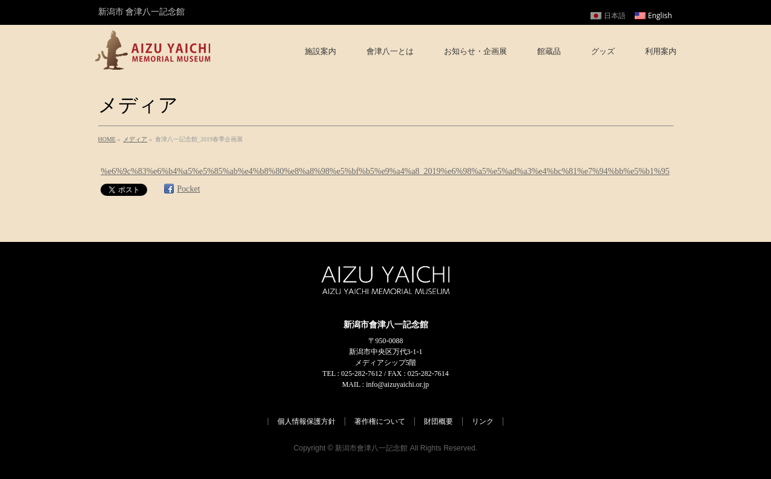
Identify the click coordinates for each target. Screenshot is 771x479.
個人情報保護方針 (306, 421)
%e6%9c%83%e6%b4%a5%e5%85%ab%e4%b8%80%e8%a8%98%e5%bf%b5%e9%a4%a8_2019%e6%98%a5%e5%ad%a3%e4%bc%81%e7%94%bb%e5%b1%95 (385, 171)
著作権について (379, 421)
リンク (483, 421)
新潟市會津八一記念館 (371, 448)
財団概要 (438, 421)
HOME (107, 139)
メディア (135, 139)
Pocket (188, 188)
